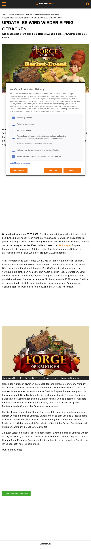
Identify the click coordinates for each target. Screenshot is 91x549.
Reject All (53, 170)
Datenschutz (45, 544)
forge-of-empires (16, 15)
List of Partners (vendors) (20, 163)
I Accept (72, 170)
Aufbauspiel (65, 245)
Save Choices (18, 170)
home (4, 15)
